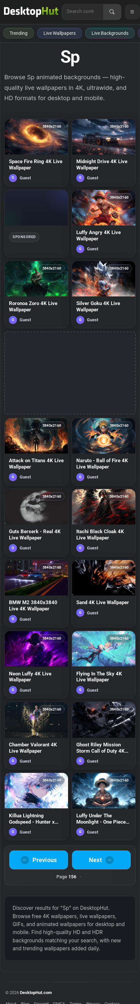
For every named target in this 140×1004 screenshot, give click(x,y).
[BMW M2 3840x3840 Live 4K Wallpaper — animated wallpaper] (36, 593)
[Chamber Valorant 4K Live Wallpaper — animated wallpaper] (36, 735)
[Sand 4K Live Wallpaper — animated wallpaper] (103, 593)
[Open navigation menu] (132, 12)
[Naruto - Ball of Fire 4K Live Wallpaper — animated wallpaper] (103, 451)
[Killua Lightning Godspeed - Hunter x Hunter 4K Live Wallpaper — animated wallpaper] (36, 806)
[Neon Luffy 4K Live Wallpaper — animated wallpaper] (36, 664)
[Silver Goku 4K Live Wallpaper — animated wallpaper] (103, 294)
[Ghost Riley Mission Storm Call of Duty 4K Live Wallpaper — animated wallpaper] (103, 735)
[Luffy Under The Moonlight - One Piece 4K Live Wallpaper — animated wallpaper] (103, 806)
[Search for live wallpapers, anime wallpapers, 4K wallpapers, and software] (82, 11)
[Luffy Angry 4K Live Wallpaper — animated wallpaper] (103, 223)
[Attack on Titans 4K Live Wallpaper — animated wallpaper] (36, 451)
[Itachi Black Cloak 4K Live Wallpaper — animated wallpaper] (103, 522)
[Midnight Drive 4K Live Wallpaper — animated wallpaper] (103, 152)
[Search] (112, 12)
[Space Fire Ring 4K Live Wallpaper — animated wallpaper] (36, 152)
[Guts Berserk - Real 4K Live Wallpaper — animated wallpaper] (36, 522)
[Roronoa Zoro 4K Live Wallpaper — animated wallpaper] (36, 294)
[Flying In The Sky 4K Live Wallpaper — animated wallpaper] (103, 664)
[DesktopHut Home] (31, 12)
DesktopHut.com (36, 992)
